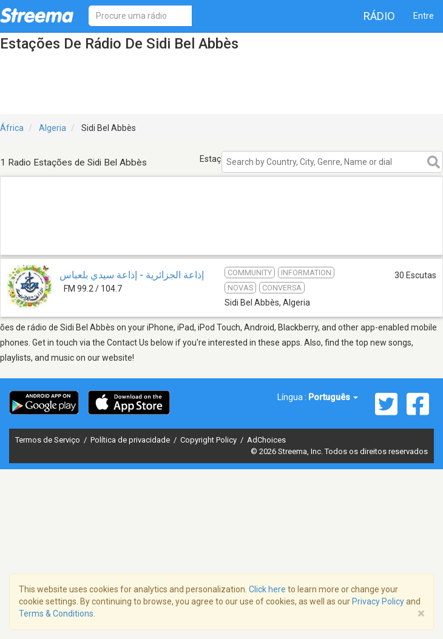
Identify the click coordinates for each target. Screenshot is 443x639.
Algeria (52, 128)
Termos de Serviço (48, 439)
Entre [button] (423, 16)
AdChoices (266, 439)
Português (333, 397)
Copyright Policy (209, 439)
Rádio (379, 16)
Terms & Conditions (56, 613)
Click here (267, 589)
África (12, 128)
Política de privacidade (131, 439)
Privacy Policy (378, 601)
